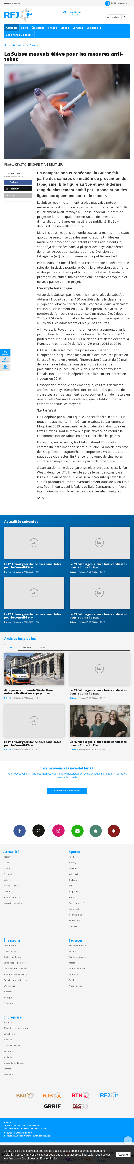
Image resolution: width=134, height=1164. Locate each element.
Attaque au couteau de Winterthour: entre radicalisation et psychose (29, 691)
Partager (12, 182)
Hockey (72, 862)
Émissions (38, 27)
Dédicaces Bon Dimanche (16, 968)
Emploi (72, 980)
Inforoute (73, 974)
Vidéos (65, 27)
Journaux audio (11, 886)
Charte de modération (14, 1063)
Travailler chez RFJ (12, 1045)
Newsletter (9, 1074)
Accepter (123, 1154)
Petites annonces (77, 968)
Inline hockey (75, 909)
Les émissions (10, 945)
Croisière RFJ (94, 27)
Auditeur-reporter (116, 3)
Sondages (8, 997)
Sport (24, 27)
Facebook (19, 831)
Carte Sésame (10, 1034)
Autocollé (8, 991)
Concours (8, 1003)
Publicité (8, 1039)
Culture (7, 880)
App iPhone (96, 831)
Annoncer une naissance (15, 974)
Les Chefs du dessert (19, 34)
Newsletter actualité (13, 903)
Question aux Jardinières (15, 980)
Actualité (12, 27)
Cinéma (72, 951)
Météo (72, 963)
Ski (70, 886)
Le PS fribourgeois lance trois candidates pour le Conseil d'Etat (32, 565)
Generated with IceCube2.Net (37, 1136)
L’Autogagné (9, 986)
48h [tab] (11, 647)
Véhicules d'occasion (78, 945)
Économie (8, 874)
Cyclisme (73, 880)
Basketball (74, 868)
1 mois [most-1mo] (41, 647)
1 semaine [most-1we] (26, 647)
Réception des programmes (17, 1028)
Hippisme (73, 891)
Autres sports (75, 920)
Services (78, 27)
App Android (114, 831)
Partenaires (9, 1051)
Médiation (8, 1057)
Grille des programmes (14, 963)
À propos (8, 1022)
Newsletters (77, 831)
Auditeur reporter (12, 897)
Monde (7, 868)
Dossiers (8, 891)
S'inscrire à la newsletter (67, 790)
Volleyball (73, 874)
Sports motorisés (77, 903)
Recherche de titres (13, 957)
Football (73, 857)
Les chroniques (11, 951)
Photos (52, 27)
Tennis (72, 897)
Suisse (34, 45)
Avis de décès (75, 986)
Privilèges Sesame (77, 957)
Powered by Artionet (13, 1136)
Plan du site (41, 1128)
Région (7, 857)
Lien (10, 195)
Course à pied (75, 915)
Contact (7, 1069)
